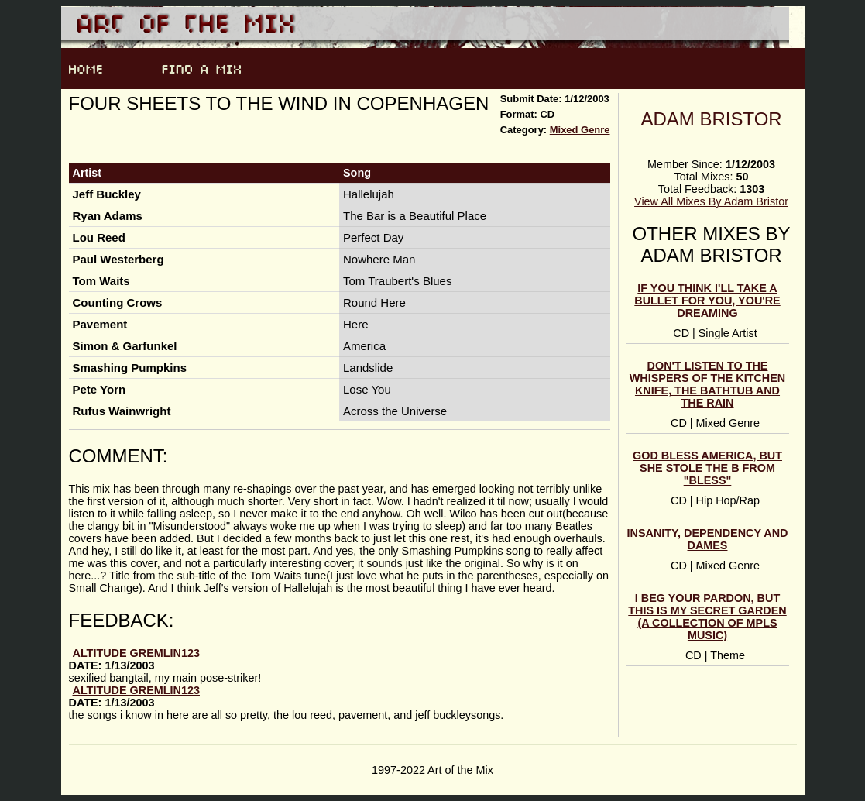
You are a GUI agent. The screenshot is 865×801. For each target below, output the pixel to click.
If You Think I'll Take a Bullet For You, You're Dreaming (707, 300)
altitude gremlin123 (136, 653)
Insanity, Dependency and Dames (707, 539)
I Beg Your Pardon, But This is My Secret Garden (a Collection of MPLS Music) (707, 616)
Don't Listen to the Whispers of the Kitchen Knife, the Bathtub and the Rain (707, 384)
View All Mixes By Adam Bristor (711, 201)
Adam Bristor (710, 118)
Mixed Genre (580, 130)
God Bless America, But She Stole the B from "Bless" (707, 467)
